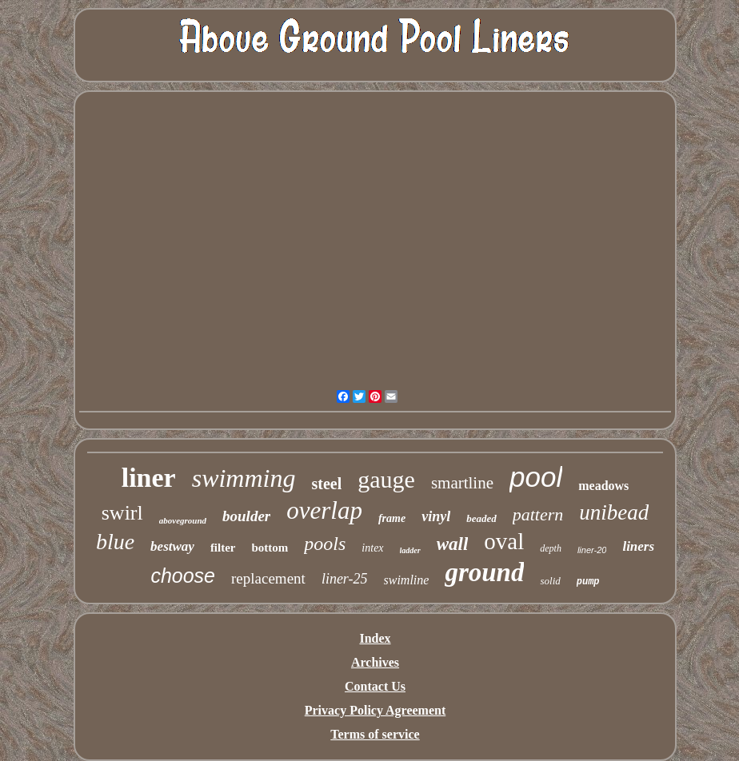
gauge (386, 479)
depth (550, 548)
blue (115, 541)
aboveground (182, 520)
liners (638, 546)
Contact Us (375, 686)
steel (326, 483)
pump (588, 582)
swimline (406, 580)
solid (550, 581)
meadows (603, 485)
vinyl (435, 516)
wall (453, 544)
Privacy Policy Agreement (375, 710)
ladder (410, 550)
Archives (375, 662)
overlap (324, 510)
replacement (268, 578)
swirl (122, 512)
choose (182, 575)
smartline (462, 482)
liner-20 (592, 550)
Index (374, 638)
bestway (172, 546)
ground (484, 572)
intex (372, 548)
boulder (246, 516)
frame (391, 518)
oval (504, 541)
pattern (538, 514)
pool (535, 476)
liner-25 (345, 579)
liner (149, 477)
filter (223, 547)
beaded (481, 518)
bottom (270, 547)
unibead (614, 512)
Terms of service (374, 734)
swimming (244, 478)
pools (325, 543)
